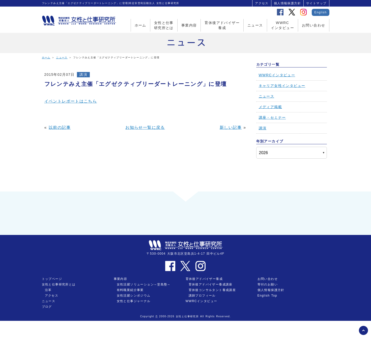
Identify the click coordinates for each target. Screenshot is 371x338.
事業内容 (189, 25)
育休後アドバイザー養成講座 (211, 301)
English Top (267, 313)
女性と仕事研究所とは (164, 25)
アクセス (262, 3)
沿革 (48, 307)
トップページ (52, 296)
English (320, 12)
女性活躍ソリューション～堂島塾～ (144, 301)
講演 (83, 75)
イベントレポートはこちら (70, 101)
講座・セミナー (272, 117)
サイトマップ (316, 3)
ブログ (47, 324)
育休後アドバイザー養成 (222, 25)
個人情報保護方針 (287, 3)
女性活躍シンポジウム (134, 313)
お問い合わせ (313, 25)
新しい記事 (231, 127)
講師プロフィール (202, 313)
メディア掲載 (270, 107)
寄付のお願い (268, 301)
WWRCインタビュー (282, 25)
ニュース (255, 25)
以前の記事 (60, 127)
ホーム (140, 25)
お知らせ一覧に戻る (145, 127)
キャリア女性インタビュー (282, 86)
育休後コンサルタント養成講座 (212, 307)
